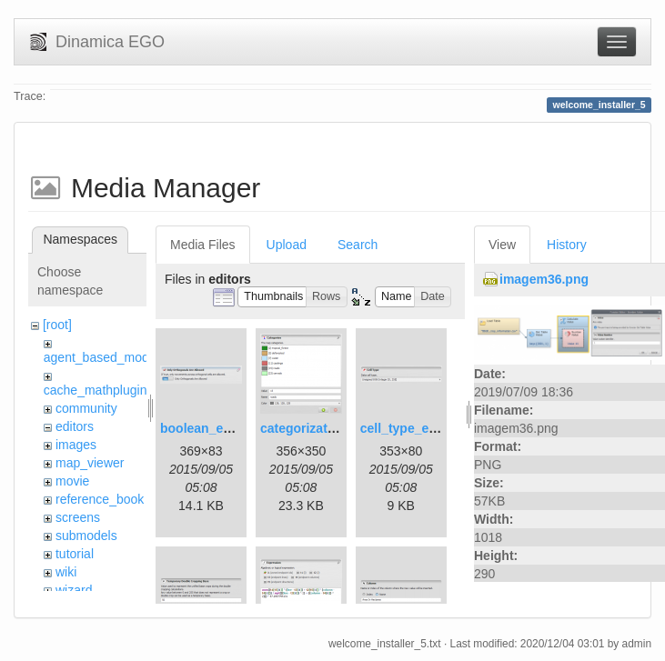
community (86, 408)
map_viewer (89, 463)
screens (77, 517)
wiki (65, 572)
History (567, 244)
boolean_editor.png (218, 428)
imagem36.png (544, 279)
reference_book (99, 499)
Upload (287, 244)
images (75, 444)
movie (72, 481)
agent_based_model (101, 357)
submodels (86, 535)
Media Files (203, 244)
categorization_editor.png (337, 428)
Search (358, 244)
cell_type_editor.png (421, 428)
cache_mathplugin (95, 390)
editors (74, 426)
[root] (57, 324)
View (502, 244)
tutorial (74, 553)
